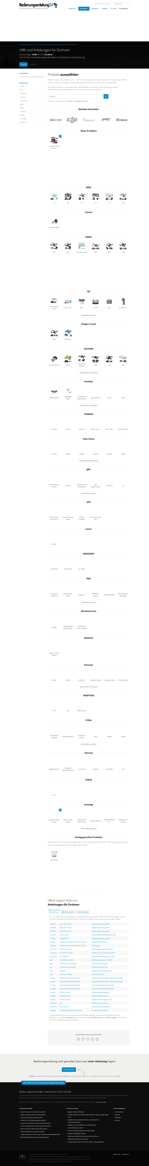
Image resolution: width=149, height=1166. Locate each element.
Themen (105, 8)
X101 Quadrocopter (66, 974)
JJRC (22, 104)
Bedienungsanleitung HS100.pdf (102, 949)
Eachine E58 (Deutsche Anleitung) (103, 985)
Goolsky (23, 97)
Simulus (88, 752)
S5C (61, 1003)
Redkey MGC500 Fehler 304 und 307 (78, 1139)
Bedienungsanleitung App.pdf (101, 999)
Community (95, 8)
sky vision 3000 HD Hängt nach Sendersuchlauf (81, 1131)
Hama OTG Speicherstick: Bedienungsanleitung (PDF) (36, 1126)
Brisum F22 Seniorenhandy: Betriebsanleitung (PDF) (35, 1123)
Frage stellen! (69, 1069)
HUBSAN (88, 414)
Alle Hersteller (23, 122)
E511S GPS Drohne (66, 924)
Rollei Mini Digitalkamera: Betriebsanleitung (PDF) (35, 1137)
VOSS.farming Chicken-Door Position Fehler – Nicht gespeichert (86, 1142)
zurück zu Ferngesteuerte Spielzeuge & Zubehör (32, 76)
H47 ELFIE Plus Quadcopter (68, 963)
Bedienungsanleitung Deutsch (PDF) (103, 953)
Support (23, 64)
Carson (88, 212)
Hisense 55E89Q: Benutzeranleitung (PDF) (32, 1131)
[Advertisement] (74, 26)
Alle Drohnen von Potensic (88, 687)
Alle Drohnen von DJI (88, 315)
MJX (22, 108)
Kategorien (84, 8)
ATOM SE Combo (65, 992)
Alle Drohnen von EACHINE (88, 373)
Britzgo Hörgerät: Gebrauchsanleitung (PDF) (33, 1115)
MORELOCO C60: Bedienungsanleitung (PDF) (33, 1120)
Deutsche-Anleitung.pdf (99, 1010)
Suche (113, 8)
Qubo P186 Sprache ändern (76, 1128)
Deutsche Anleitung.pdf (99, 963)
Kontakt (117, 1120)
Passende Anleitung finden (102, 4)
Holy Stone (24, 101)
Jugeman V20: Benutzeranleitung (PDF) (32, 1117)
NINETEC (88, 638)
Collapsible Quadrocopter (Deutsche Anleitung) (107, 981)
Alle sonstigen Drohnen (88, 828)
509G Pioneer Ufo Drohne (68, 967)
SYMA (22, 115)
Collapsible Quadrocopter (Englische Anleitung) (107, 978)
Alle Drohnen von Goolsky (88, 405)
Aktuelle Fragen (83, 912)
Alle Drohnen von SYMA (88, 744)
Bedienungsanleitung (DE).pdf (101, 971)
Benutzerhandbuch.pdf (99, 942)
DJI (22, 90)
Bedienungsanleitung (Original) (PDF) (104, 935)
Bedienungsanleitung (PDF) (100, 924)
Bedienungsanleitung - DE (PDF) (102, 960)
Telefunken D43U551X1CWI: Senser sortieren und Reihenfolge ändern (40, 1134)
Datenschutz (116, 1154)
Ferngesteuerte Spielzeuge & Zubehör (56, 44)
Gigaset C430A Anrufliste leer (76, 1112)
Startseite (22, 44)
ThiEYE (88, 779)
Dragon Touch (88, 324)
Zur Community (101, 1102)
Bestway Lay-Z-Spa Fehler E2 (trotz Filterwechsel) (82, 1125)
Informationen (119, 1112)
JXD (88, 502)
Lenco (89, 528)
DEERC (88, 237)
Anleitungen (54, 912)
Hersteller (73, 8)
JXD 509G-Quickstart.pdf (99, 967)
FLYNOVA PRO (64, 935)
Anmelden (124, 8)
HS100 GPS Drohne (66, 949)
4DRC (22, 86)
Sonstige (23, 119)
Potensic (23, 111)
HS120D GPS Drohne (66, 953)
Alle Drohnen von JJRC (89, 493)
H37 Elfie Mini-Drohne (67, 960)
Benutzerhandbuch (98, 974)
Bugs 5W (62, 971)
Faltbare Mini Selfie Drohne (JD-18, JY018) (73, 942)
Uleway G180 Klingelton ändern (77, 1133)
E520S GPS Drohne (66, 928)
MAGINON (88, 553)
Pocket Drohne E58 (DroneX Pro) (70, 978)
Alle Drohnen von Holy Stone (88, 461)
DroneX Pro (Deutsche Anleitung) (102, 989)
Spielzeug (39, 44)
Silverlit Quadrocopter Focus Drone (71, 1010)
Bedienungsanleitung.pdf (100, 996)
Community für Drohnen (60, 89)
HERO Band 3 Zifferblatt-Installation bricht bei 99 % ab (83, 1136)
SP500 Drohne (64, 1007)
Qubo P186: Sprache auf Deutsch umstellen (33, 1112)
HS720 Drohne (64, 956)
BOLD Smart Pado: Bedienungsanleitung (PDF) (34, 1129)
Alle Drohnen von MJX (89, 602)
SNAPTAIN (88, 695)
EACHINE (23, 93)
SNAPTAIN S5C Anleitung (100, 1003)
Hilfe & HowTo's (68, 912)
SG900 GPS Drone (65, 996)
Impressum (125, 1154)
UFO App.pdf (96, 946)
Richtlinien (118, 1117)
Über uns (117, 1115)
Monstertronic (88, 611)
